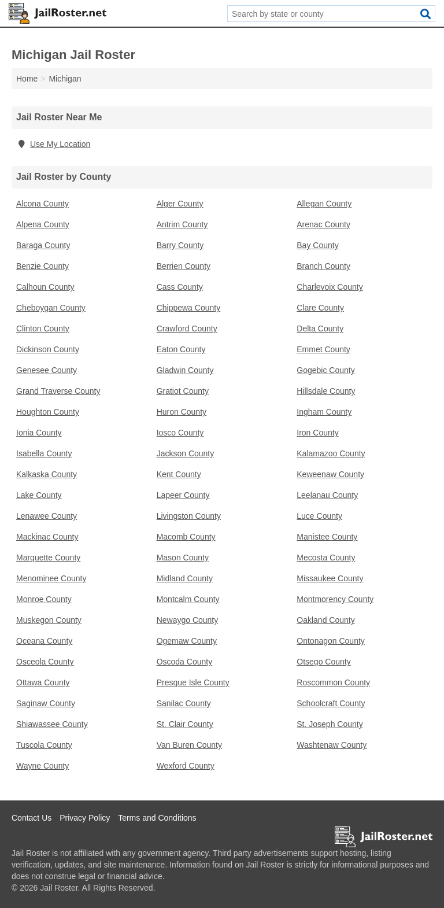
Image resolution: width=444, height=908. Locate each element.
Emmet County (323, 349)
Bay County (317, 245)
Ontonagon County (331, 640)
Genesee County (46, 370)
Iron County (317, 432)
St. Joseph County (329, 724)
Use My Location (53, 144)
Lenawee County (46, 516)
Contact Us (31, 817)
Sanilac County (184, 703)
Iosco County (180, 432)
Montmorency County (335, 599)
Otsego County (323, 661)
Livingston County (189, 516)
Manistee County (327, 536)
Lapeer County (183, 495)
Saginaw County (45, 703)
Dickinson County (47, 349)
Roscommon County (333, 682)
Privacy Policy (85, 817)
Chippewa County (189, 307)
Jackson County (185, 453)
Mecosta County (326, 557)
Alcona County (42, 203)
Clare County (320, 307)
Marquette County (48, 557)
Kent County (179, 474)
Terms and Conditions (157, 817)
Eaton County (181, 349)
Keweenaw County (330, 474)
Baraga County (43, 245)
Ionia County (39, 432)
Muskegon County (49, 620)
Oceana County (44, 640)
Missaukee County (330, 578)
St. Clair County (185, 724)
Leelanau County (327, 495)
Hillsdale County (326, 391)
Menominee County (51, 578)
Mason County (183, 557)
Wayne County (42, 765)
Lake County (39, 495)
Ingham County (324, 411)
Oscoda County (185, 661)
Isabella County (44, 453)
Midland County (185, 578)
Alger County (180, 203)
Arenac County (323, 224)
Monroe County (44, 599)
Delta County (320, 328)
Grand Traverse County (58, 391)
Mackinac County (47, 536)
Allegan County (324, 203)
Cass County (180, 286)
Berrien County (183, 266)
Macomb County (186, 536)
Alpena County (42, 224)
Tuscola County (44, 745)
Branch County (323, 266)
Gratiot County (183, 391)
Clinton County (42, 328)
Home (27, 78)
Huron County (181, 411)
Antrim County (182, 224)
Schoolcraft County (331, 703)
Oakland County (325, 620)
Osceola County (45, 661)
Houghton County (47, 411)
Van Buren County (189, 745)
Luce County (319, 516)
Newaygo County (188, 620)
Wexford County (185, 765)
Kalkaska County (46, 474)
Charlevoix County (329, 286)
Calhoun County (45, 286)
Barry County (180, 245)
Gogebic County (325, 370)
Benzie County (42, 266)
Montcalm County (188, 599)
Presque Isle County (193, 682)
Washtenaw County (332, 745)
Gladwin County (185, 370)
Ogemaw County (187, 640)
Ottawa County (43, 682)
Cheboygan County (51, 307)
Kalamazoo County (331, 453)
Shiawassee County (52, 724)
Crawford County (187, 328)
